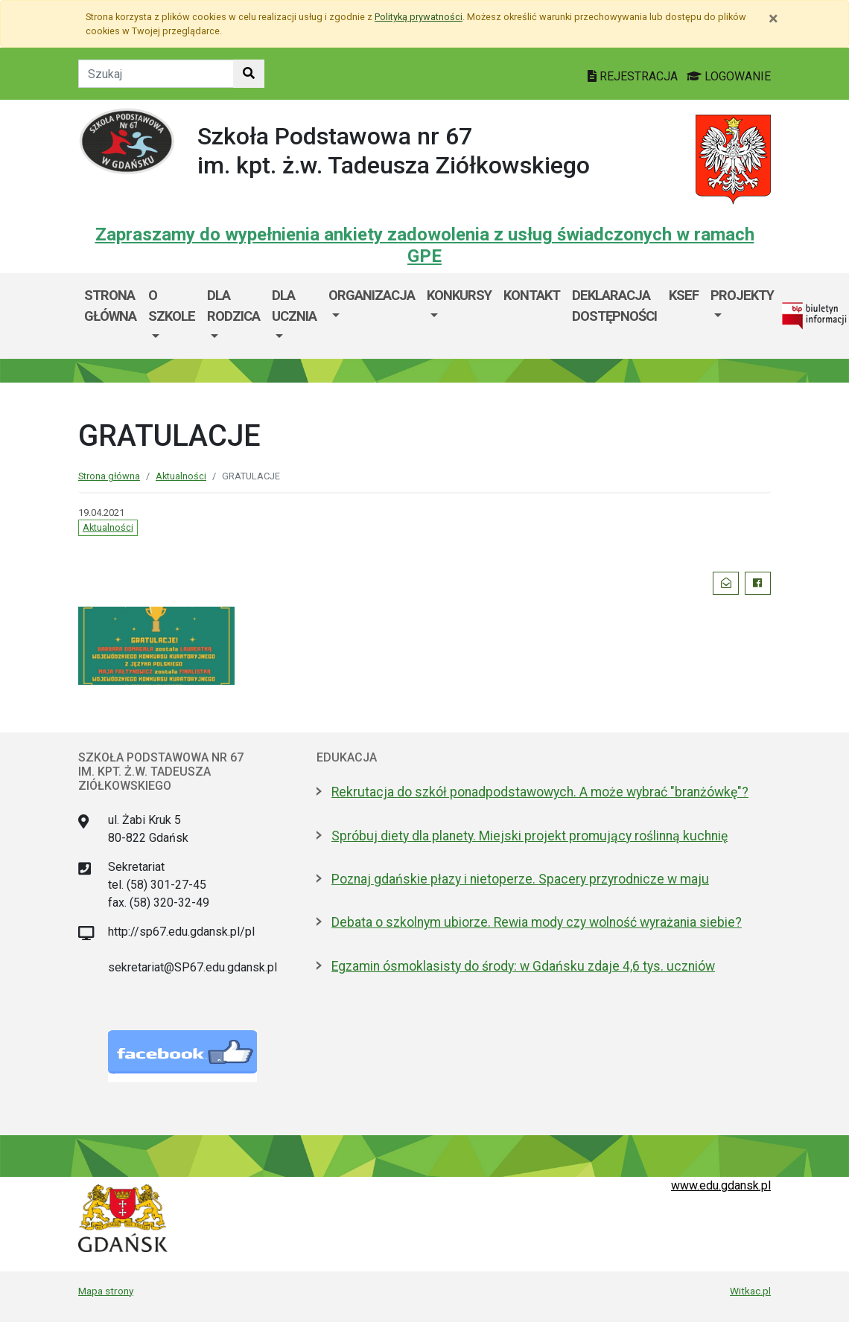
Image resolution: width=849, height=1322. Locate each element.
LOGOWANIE (729, 76)
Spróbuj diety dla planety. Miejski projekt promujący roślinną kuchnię (529, 835)
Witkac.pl (750, 1291)
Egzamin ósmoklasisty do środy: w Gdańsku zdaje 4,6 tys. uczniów (523, 966)
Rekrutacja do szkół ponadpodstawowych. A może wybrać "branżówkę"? (539, 792)
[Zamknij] (773, 19)
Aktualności (181, 476)
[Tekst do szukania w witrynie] (156, 74)
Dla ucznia (294, 305)
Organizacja (371, 295)
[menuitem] (171, 316)
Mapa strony (105, 1291)
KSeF (684, 295)
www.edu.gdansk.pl (721, 1185)
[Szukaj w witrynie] (248, 74)
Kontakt (531, 295)
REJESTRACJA (634, 76)
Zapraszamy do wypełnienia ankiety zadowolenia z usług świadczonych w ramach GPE (424, 245)
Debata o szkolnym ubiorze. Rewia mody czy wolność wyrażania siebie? (536, 922)
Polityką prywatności (418, 16)
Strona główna (110, 305)
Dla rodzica (233, 305)
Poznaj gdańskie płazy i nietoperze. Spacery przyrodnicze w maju (520, 879)
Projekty (742, 295)
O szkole (171, 305)
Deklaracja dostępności (614, 305)
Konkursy (459, 295)
